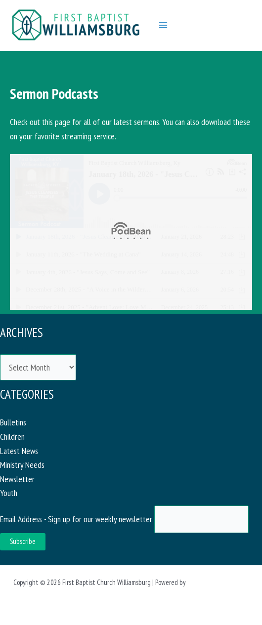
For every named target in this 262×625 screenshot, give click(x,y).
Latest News (19, 451)
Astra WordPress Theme (218, 582)
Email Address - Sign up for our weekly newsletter (77, 519)
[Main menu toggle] (163, 25)
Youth (8, 493)
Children (12, 436)
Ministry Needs (22, 464)
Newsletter (17, 479)
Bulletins (13, 422)
